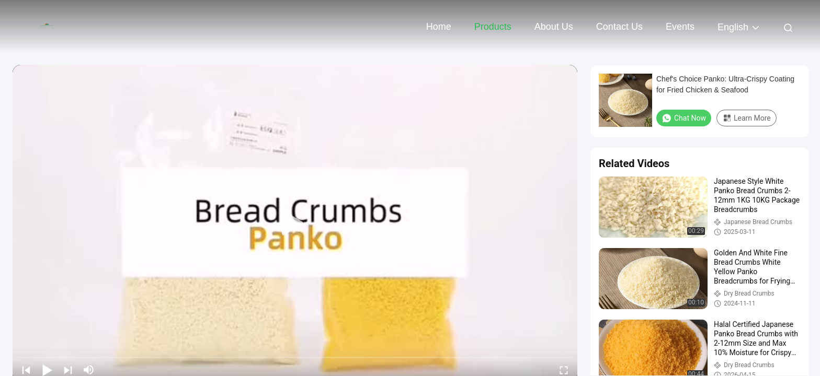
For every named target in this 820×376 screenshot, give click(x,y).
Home (438, 26)
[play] (295, 223)
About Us (553, 26)
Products (492, 26)
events (680, 26)
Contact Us (619, 26)
